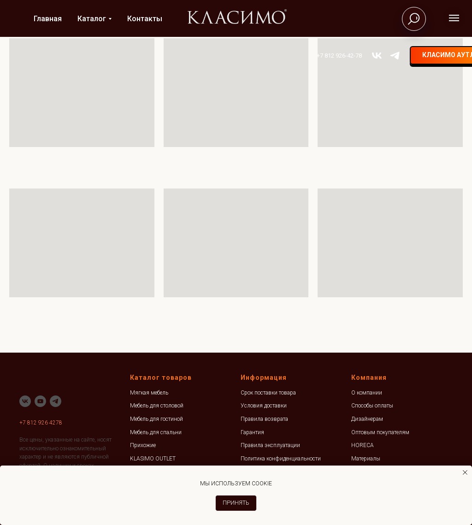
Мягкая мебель (149, 392)
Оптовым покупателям (380, 432)
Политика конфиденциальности (281, 458)
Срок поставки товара (268, 392)
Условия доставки (264, 405)
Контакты (144, 18)
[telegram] (362, 55)
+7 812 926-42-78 (306, 55)
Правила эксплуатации (270, 445)
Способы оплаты (372, 405)
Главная (48, 18)
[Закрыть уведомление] (465, 472)
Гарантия (252, 432)
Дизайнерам (367, 419)
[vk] (344, 55)
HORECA (362, 445)
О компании (366, 392)
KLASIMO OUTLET (153, 458)
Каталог (91, 18)
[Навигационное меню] (454, 18)
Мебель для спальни (156, 432)
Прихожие (143, 445)
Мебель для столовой (156, 405)
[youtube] (40, 401)
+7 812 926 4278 (40, 422)
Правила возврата (264, 419)
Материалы (365, 458)
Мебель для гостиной (156, 419)
